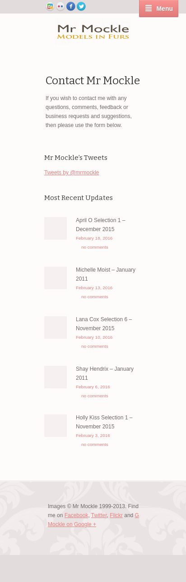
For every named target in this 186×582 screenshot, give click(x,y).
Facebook (76, 515)
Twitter (99, 515)
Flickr (116, 515)
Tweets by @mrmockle (71, 172)
